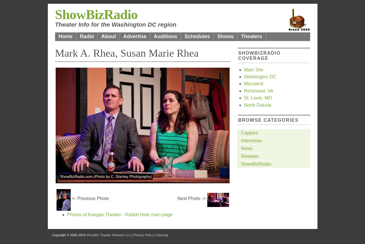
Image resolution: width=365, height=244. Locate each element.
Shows (225, 36)
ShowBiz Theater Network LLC (108, 235)
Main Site (254, 69)
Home (66, 36)
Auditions (165, 36)
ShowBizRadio (96, 14)
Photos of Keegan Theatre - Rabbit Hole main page (120, 214)
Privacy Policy (143, 235)
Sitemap (162, 235)
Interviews (251, 140)
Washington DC (260, 76)
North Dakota (257, 105)
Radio (87, 36)
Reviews (250, 156)
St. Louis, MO (258, 97)
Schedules (197, 36)
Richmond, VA (258, 90)
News (247, 148)
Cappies (249, 132)
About (108, 36)
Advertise (134, 36)
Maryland (253, 83)
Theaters (251, 36)
